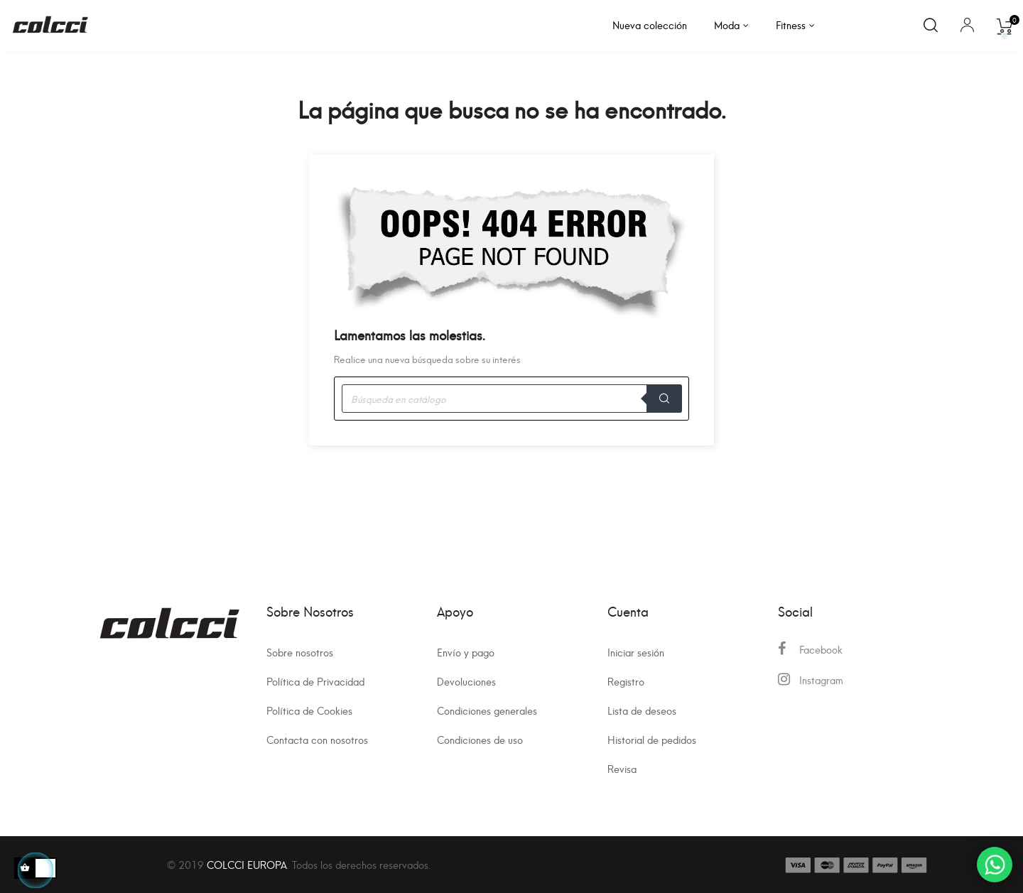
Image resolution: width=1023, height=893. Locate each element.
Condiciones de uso (480, 739)
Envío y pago (465, 652)
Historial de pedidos (651, 739)
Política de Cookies (309, 710)
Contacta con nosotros (317, 739)
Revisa (622, 768)
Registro (625, 681)
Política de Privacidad (315, 681)
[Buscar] (511, 398)
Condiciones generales (487, 710)
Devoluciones (466, 681)
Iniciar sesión (635, 652)
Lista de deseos (641, 710)
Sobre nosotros (299, 652)
